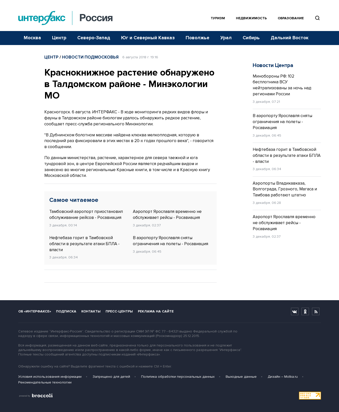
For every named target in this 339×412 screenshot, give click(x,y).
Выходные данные (241, 376)
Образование (291, 18)
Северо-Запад (93, 38)
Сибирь (251, 38)
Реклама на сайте (156, 311)
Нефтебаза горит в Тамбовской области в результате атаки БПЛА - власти (84, 243)
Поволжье (197, 38)
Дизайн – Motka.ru (283, 376)
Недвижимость (251, 18)
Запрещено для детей (111, 376)
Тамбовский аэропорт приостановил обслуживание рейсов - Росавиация (86, 214)
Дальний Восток (289, 38)
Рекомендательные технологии (45, 382)
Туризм (218, 18)
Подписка (66, 311)
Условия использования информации (50, 376)
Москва (32, 38)
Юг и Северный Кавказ (148, 38)
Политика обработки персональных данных (178, 376)
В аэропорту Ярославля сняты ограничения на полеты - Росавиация (170, 240)
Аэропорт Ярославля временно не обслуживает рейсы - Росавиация (167, 214)
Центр (59, 38)
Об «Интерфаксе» (34, 311)
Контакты (91, 311)
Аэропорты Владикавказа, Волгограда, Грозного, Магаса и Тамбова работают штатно (285, 189)
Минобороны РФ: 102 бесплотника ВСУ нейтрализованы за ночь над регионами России (282, 85)
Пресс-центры (119, 311)
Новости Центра (273, 65)
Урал (226, 38)
